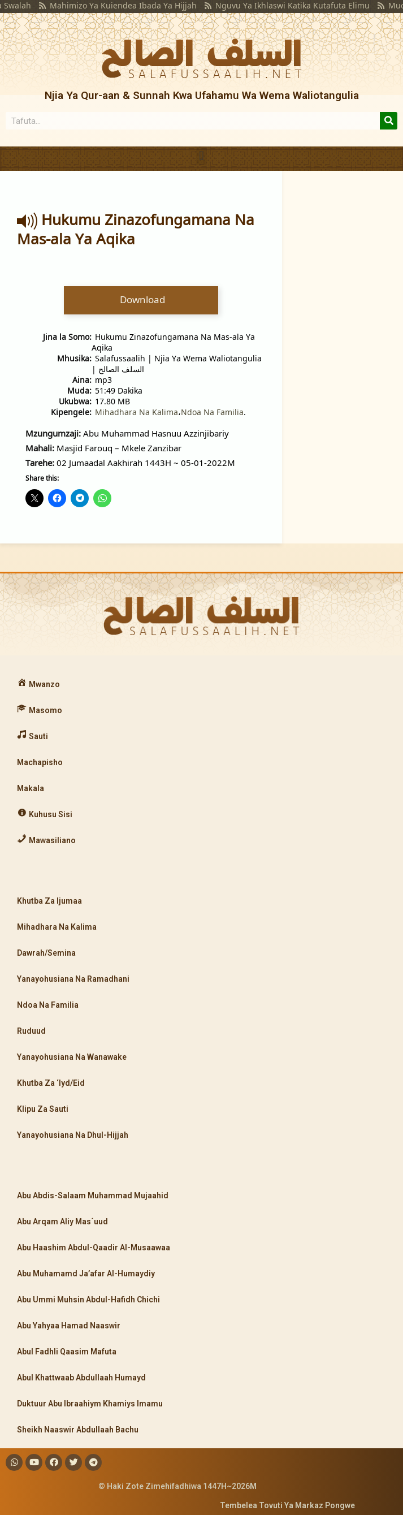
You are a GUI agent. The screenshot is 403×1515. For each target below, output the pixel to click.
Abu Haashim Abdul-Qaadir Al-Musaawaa (93, 1247)
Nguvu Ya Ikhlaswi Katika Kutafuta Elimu (274, 5)
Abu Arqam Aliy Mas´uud (62, 1221)
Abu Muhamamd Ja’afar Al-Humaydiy (86, 1273)
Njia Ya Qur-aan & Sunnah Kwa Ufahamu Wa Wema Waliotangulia (202, 95)
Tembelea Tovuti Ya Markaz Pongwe (287, 1505)
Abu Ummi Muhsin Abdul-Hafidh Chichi (88, 1299)
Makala (30, 788)
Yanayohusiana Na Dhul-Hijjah (72, 1135)
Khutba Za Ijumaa (49, 900)
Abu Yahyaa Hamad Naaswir (68, 1325)
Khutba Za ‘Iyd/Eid (51, 1082)
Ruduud (31, 1030)
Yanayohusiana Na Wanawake (72, 1056)
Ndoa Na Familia (212, 412)
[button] (201, 155)
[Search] (388, 121)
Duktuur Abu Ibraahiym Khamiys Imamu (90, 1403)
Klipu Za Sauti (42, 1108)
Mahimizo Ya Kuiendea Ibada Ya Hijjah (105, 5)
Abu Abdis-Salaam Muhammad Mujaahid (92, 1195)
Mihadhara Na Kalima (136, 412)
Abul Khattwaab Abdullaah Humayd (81, 1377)
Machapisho (40, 762)
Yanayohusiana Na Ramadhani (73, 978)
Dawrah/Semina (46, 952)
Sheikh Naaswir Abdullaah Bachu (77, 1429)
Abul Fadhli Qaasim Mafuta (66, 1351)
